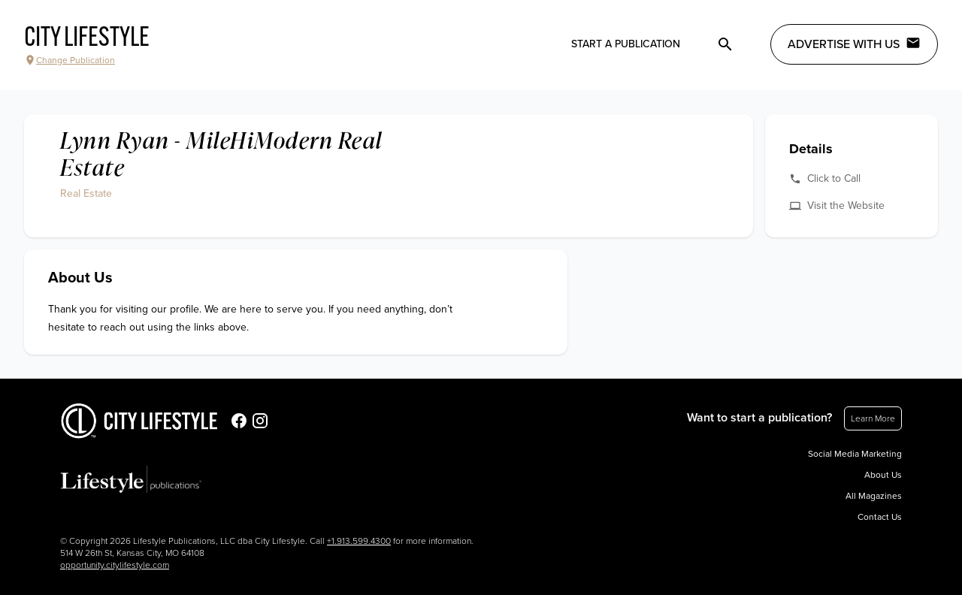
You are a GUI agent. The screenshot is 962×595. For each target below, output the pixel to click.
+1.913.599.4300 (359, 541)
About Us (883, 475)
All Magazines (874, 496)
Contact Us (880, 517)
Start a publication (625, 44)
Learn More (873, 418)
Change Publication (69, 60)
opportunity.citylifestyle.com (114, 565)
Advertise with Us (854, 43)
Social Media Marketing (855, 454)
